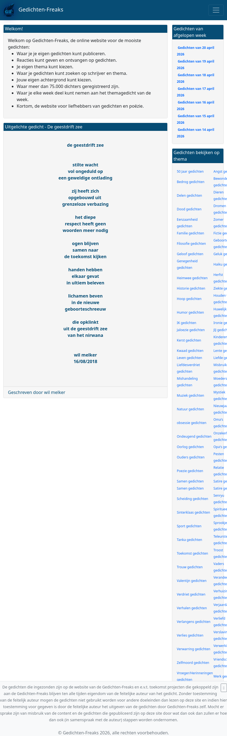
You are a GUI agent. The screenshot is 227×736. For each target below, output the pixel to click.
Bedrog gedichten (191, 181)
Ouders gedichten (191, 457)
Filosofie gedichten (191, 243)
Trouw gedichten (190, 567)
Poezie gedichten (190, 471)
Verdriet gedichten (191, 594)
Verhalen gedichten (192, 608)
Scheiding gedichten (192, 498)
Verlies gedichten (190, 635)
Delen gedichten (189, 195)
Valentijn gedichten (191, 580)
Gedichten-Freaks (33, 10)
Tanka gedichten (189, 539)
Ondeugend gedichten (194, 436)
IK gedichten (186, 322)
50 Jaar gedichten (190, 171)
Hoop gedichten (189, 298)
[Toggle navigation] (216, 10)
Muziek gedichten (190, 395)
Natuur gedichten (190, 409)
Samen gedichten (190, 481)
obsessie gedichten (191, 422)
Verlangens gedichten (194, 621)
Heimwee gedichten (192, 278)
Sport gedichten (189, 526)
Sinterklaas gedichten (193, 512)
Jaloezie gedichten (191, 330)
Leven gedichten (189, 357)
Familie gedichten (190, 233)
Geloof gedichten (190, 254)
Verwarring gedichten (193, 649)
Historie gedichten (191, 288)
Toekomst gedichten (192, 553)
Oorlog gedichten (190, 446)
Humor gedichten (190, 312)
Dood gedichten (189, 209)
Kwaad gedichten (190, 350)
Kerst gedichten (189, 340)
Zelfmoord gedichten (193, 662)
